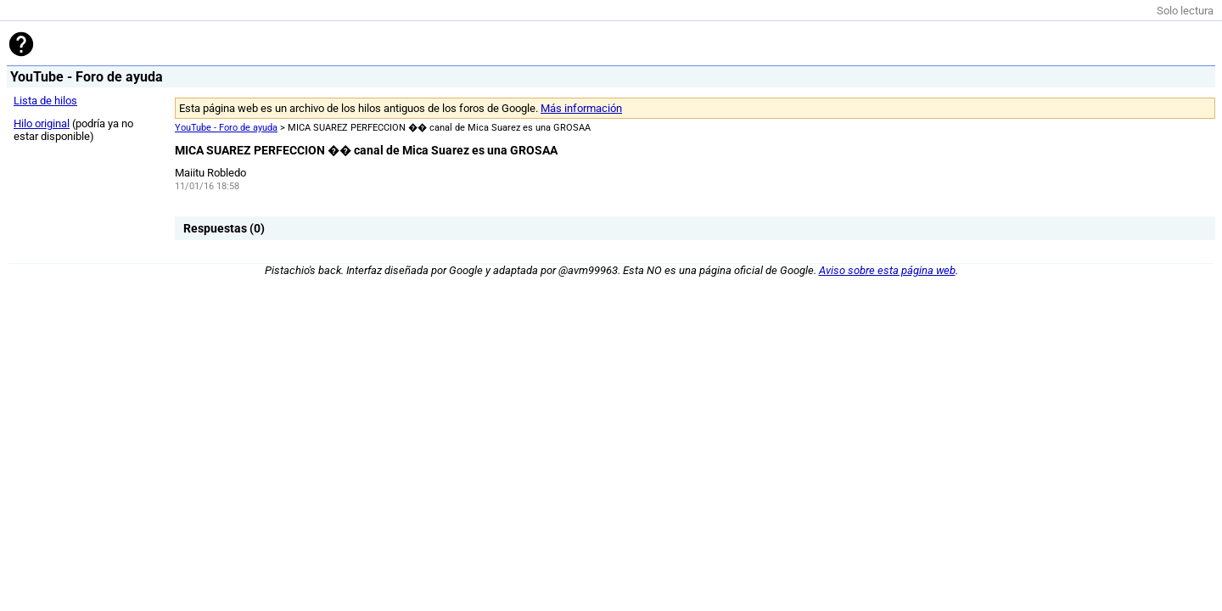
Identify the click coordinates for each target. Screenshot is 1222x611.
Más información (581, 108)
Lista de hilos (45, 100)
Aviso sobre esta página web (887, 270)
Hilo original (42, 123)
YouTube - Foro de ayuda (226, 127)
